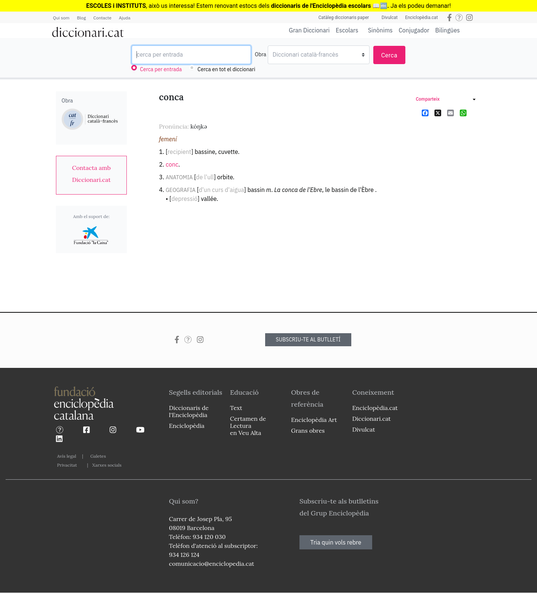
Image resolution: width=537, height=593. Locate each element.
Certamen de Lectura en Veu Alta (248, 425)
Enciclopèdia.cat (421, 17)
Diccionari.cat (371, 418)
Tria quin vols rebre (335, 542)
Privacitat (67, 465)
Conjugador (414, 30)
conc (172, 164)
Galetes (98, 456)
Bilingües (447, 30)
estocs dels (255, 5)
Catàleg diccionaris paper (343, 17)
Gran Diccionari (309, 30)
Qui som (61, 17)
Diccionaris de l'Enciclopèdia (188, 411)
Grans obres (308, 430)
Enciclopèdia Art (314, 419)
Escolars (347, 30)
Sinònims (380, 30)
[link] (91, 174)
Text (236, 407)
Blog (81, 17)
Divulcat (389, 17)
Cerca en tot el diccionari (226, 69)
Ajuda (125, 17)
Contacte (102, 17)
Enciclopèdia (186, 425)
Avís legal (66, 456)
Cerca (389, 55)
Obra (260, 54)
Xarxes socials (106, 465)
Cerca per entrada (161, 69)
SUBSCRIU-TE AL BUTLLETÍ (308, 339)
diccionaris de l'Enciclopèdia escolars (321, 5)
